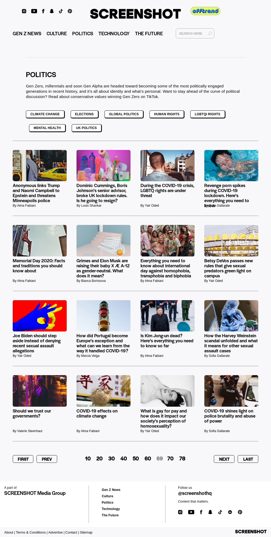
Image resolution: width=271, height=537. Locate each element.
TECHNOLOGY (114, 33)
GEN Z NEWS (27, 33)
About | (9, 532)
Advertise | (56, 532)
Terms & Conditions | (32, 532)
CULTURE (57, 33)
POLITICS (82, 33)
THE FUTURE (149, 33)
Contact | (72, 532)
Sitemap (86, 532)
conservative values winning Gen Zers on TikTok (114, 96)
